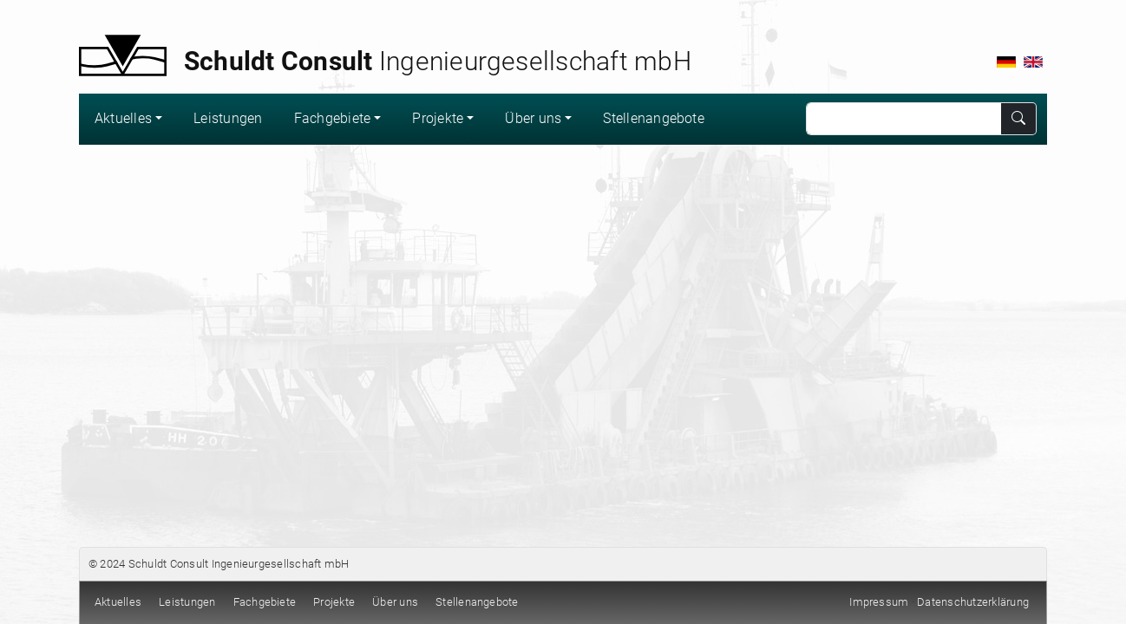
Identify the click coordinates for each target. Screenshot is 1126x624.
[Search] (904, 118)
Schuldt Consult (168, 563)
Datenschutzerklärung (973, 601)
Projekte (437, 118)
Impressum (878, 601)
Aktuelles (123, 118)
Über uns (533, 118)
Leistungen (227, 118)
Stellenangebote (653, 118)
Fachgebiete (332, 118)
